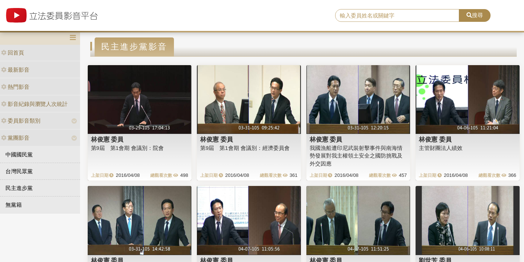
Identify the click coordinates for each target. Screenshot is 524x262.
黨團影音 (15, 138)
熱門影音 (15, 87)
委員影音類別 (20, 121)
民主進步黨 (19, 188)
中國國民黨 (19, 154)
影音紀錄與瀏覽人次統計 (34, 104)
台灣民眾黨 (19, 171)
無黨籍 (13, 205)
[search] (397, 15)
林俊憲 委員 (107, 139)
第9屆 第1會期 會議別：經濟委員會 (245, 148)
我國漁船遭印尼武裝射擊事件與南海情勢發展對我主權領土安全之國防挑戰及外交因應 (356, 156)
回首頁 (12, 52)
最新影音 (15, 70)
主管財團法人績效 (441, 148)
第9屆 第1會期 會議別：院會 (127, 148)
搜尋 (475, 15)
